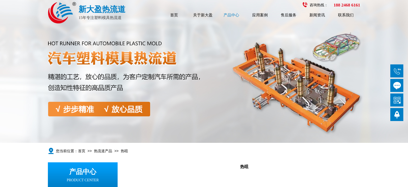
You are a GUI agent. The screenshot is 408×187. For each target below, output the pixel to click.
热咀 (124, 151)
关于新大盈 (203, 15)
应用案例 (260, 15)
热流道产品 (103, 151)
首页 (174, 15)
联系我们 (346, 15)
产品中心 (231, 15)
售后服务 (288, 15)
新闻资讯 (317, 15)
